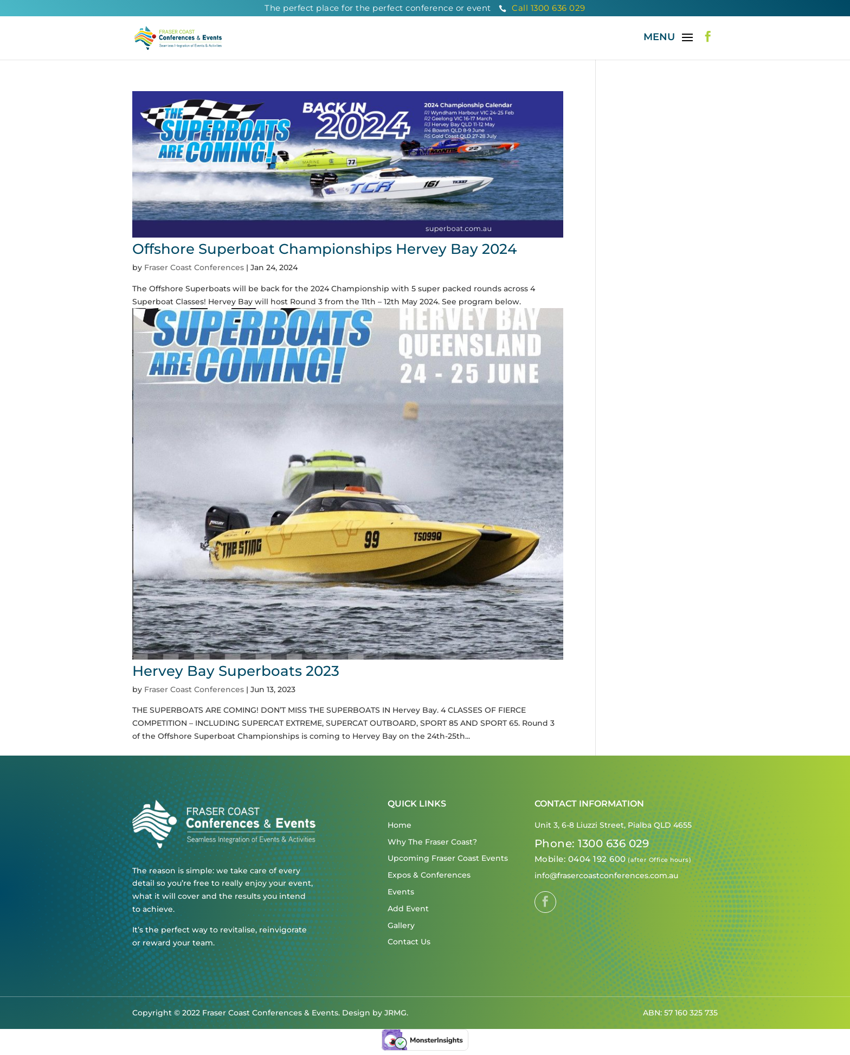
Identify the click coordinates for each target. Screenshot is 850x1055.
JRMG (395, 1013)
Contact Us (409, 942)
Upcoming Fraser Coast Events (448, 858)
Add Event (408, 908)
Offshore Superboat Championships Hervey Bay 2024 (324, 249)
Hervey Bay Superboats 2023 (235, 671)
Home (399, 825)
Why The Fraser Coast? (432, 842)
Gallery (401, 925)
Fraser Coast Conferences (194, 267)
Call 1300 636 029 (542, 8)
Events (401, 892)
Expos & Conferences (429, 875)
